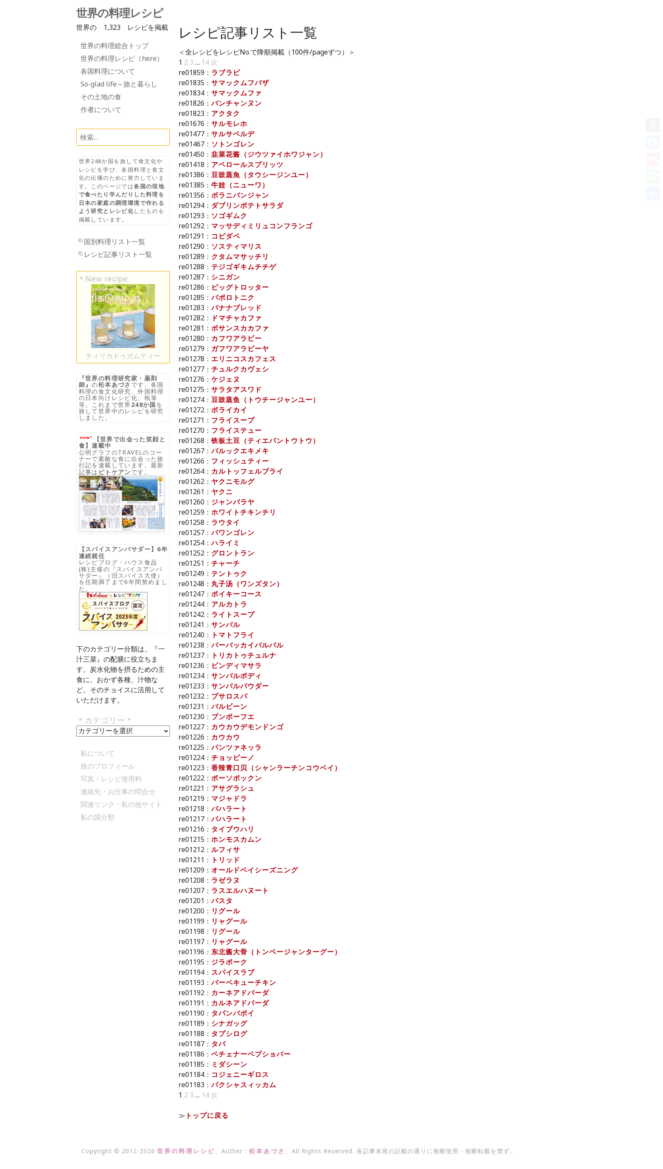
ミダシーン (229, 1064)
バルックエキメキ (240, 450)
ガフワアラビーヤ (240, 348)
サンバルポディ (236, 675)
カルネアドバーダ (240, 1003)
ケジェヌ (225, 379)
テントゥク (229, 573)
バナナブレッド (236, 307)
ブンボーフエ (233, 716)
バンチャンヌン (236, 103)
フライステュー (236, 430)
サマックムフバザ (240, 82)
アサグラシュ (233, 788)
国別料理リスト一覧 (114, 241)
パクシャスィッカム (243, 1084)
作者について (100, 109)
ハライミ (225, 542)
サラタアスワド (236, 389)
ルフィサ (225, 849)
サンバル (225, 624)
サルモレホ (229, 123)
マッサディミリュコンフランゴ (262, 225)
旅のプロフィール (107, 766)
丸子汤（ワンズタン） (247, 583)
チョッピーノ (233, 757)
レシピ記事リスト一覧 (118, 254)
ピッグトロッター (240, 287)
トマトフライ (233, 634)
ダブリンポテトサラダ (247, 205)
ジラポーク (229, 962)
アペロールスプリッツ (247, 164)
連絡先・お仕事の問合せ (117, 791)
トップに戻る (207, 1115)
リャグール (229, 921)
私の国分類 (97, 817)
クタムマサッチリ (240, 256)
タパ (218, 1043)
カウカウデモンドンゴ (247, 726)
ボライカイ (229, 410)
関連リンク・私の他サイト (121, 804)
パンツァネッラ (236, 747)
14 (205, 62)
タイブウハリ (233, 829)
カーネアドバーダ (240, 992)
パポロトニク (233, 297)
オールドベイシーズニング (254, 870)
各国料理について (107, 71)
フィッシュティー (240, 461)
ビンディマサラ (236, 665)
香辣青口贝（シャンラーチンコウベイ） (276, 767)
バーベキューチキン (243, 982)
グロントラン (233, 553)
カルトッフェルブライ (247, 471)
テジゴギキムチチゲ (243, 266)
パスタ (222, 900)
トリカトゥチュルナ (243, 655)
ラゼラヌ (225, 880)
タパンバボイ (233, 1013)
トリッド (225, 859)
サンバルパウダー (240, 686)
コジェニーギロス (240, 1074)
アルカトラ (229, 604)
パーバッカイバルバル (247, 645)
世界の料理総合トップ (114, 45)
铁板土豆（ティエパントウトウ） (265, 440)
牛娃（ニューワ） (240, 185)
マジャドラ (229, 798)
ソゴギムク (229, 215)
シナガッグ (229, 1023)
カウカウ (225, 737)
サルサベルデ (233, 133)
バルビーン (229, 706)
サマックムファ (236, 93)
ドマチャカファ (236, 317)
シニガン (225, 277)
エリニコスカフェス (243, 358)
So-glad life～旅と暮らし (119, 84)
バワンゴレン (233, 532)
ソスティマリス (236, 246)
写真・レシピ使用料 (111, 778)
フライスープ (233, 420)
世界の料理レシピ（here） (122, 58)
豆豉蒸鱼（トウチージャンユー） (265, 399)
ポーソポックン (236, 778)
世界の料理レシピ (119, 13)
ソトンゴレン (233, 144)
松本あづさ (114, 384)
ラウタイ (225, 522)
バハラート (229, 808)
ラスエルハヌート (240, 890)
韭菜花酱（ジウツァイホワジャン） (269, 154)
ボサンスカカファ (240, 328)
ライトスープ (233, 614)
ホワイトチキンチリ (243, 512)
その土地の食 (100, 96)
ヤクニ (222, 491)
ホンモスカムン (236, 839)
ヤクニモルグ (233, 481)
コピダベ (225, 236)
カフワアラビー (236, 338)
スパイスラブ (233, 972)
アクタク (225, 113)
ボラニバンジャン (240, 195)
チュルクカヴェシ (240, 369)
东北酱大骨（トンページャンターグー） (276, 951)
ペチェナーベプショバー (251, 1054)
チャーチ (225, 563)
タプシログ (229, 1033)
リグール (225, 911)
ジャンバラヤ (233, 502)
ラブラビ (225, 72)
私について (97, 753)
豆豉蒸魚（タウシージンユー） (262, 174)
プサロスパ (229, 696)
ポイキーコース (236, 594)
